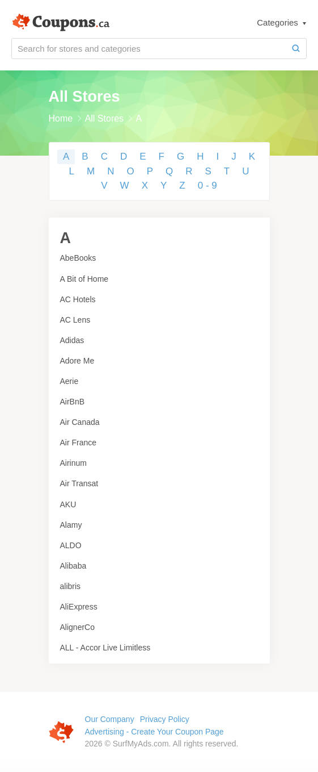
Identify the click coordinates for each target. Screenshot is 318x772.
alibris (70, 586)
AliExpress (78, 606)
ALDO (71, 545)
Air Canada (80, 422)
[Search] (296, 49)
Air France (78, 442)
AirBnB (72, 401)
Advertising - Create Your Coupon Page (154, 731)
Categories (278, 22)
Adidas (72, 340)
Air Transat (79, 483)
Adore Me (77, 360)
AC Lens (75, 319)
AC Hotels (78, 299)
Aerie (69, 381)
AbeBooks (78, 257)
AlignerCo (77, 627)
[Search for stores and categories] (149, 49)
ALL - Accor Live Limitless (105, 647)
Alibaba (73, 565)
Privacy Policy (164, 719)
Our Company (109, 719)
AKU (68, 504)
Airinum (73, 463)
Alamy (71, 524)
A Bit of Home (84, 278)
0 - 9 (207, 185)
